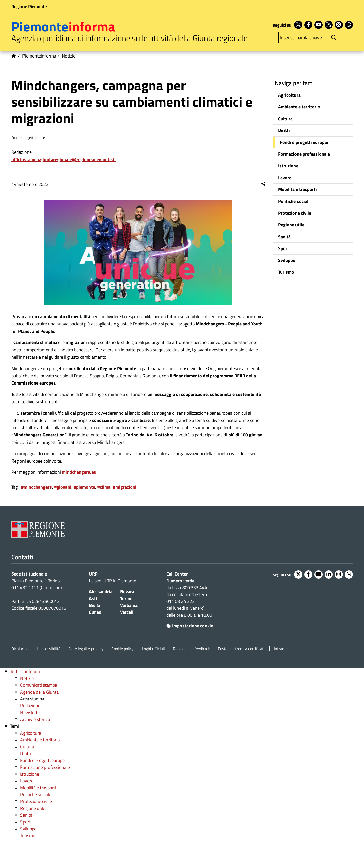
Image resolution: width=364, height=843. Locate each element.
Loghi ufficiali (153, 648)
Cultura (285, 118)
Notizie (27, 678)
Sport (283, 248)
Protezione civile (294, 212)
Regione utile (291, 224)
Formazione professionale (304, 153)
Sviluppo (286, 260)
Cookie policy (122, 648)
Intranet (281, 648)
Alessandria (100, 591)
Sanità (284, 236)
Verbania (129, 605)
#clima (103, 487)
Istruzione (288, 165)
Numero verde (180, 580)
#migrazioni (124, 487)
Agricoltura (289, 95)
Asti (93, 598)
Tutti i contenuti (25, 671)
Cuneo (95, 612)
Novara (127, 591)
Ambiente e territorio (299, 106)
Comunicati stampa (38, 685)
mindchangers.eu (79, 472)
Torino (126, 598)
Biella (94, 605)
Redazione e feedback (191, 648)
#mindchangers (36, 487)
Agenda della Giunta (39, 691)
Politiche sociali (294, 201)
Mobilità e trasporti (297, 189)
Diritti (284, 130)
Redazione (30, 705)
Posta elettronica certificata (242, 648)
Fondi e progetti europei (304, 142)
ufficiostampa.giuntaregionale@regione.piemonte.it (63, 159)
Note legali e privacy (86, 648)
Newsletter (30, 712)
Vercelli (127, 612)
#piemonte (84, 487)
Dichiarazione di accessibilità (35, 648)
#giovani (62, 487)
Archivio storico (35, 719)
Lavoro (285, 177)
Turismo (286, 272)
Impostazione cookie (189, 625)
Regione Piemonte (29, 6)
